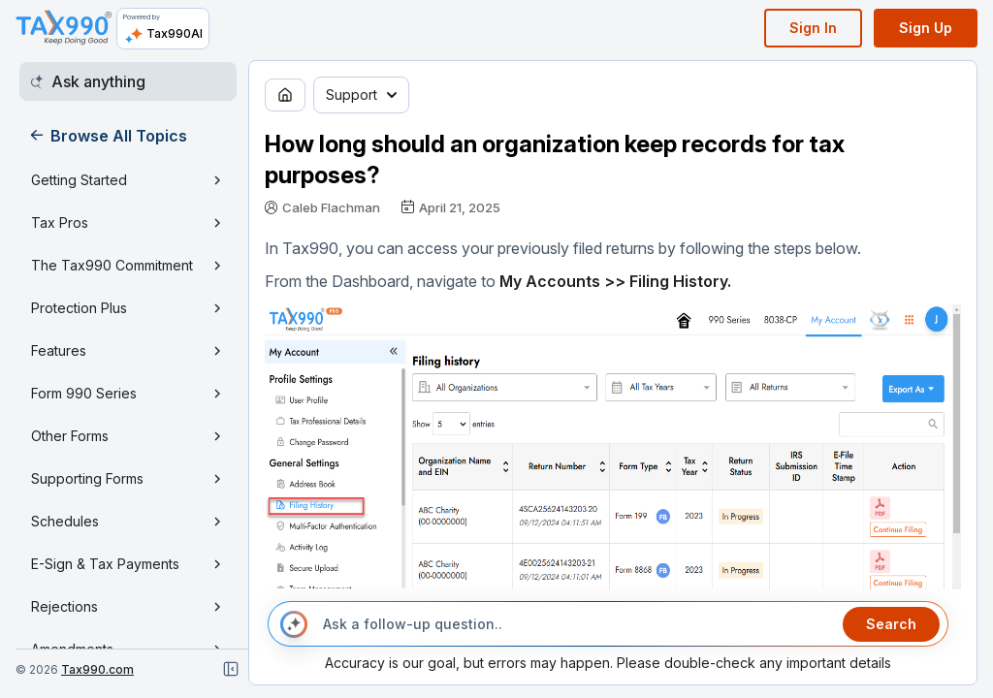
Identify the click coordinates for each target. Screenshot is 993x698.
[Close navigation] (230, 669)
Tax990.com (97, 669)
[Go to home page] (285, 95)
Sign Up (925, 27)
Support (361, 94)
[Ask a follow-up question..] (575, 624)
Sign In (813, 27)
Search (891, 624)
